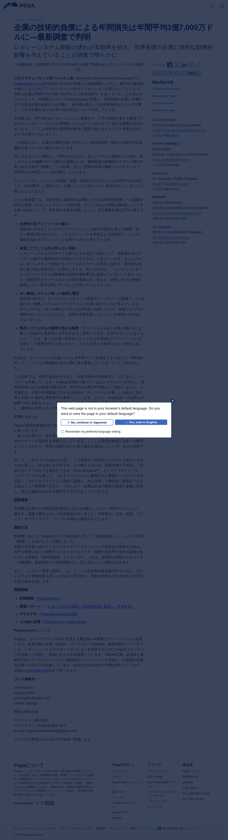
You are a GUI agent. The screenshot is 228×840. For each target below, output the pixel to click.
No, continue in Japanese (87, 422)
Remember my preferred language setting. (93, 431)
